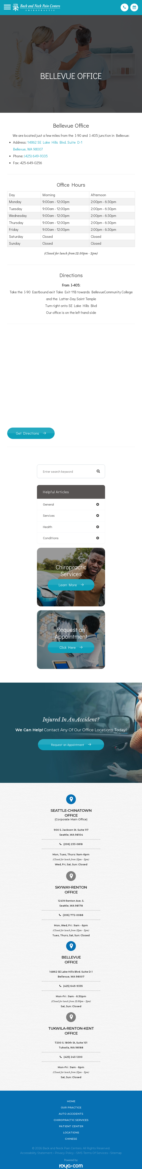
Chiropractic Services (71, 1120)
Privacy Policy (64, 1153)
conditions (51, 538)
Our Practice (71, 1107)
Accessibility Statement (36, 1153)
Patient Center (71, 1126)
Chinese (71, 1138)
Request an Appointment (67, 745)
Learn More (68, 585)
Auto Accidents (71, 1113)
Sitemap (116, 1153)
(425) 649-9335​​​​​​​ (36, 156)
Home (71, 1101)
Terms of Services (95, 1153)
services (49, 516)
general (48, 504)
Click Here (68, 647)
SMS (79, 1153)
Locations (71, 1132)
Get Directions (27, 433)
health (47, 527)
